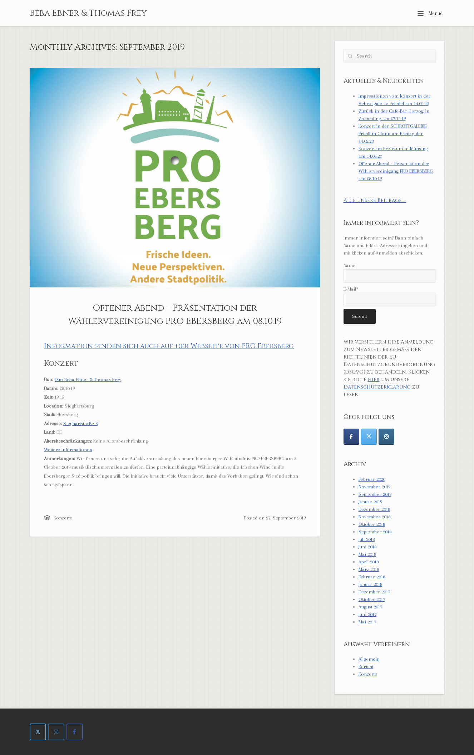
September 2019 (375, 494)
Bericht (366, 666)
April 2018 (369, 561)
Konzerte (63, 517)
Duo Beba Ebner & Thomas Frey (88, 379)
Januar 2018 (370, 584)
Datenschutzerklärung (377, 387)
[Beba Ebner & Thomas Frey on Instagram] (56, 732)
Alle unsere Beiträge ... (375, 200)
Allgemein (369, 659)
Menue (430, 13)
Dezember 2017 (374, 591)
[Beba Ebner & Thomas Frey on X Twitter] (38, 732)
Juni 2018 (367, 546)
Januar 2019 (370, 501)
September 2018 (375, 531)
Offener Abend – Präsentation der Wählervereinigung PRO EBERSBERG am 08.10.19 (396, 171)
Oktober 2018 (372, 524)
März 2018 (369, 569)
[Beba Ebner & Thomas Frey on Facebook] (74, 732)
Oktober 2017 (372, 599)
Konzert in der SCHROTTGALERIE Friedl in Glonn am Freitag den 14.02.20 (393, 133)
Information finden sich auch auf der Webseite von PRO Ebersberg (169, 346)
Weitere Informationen (68, 449)
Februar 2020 (372, 479)
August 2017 (370, 607)
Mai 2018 (367, 554)
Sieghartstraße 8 (80, 423)
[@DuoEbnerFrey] (351, 437)
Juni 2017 (367, 614)
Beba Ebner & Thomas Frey (88, 13)
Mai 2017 (367, 622)
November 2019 (374, 486)
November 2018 (374, 516)
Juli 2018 (367, 539)
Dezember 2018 (374, 509)
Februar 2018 (372, 576)
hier (374, 379)
